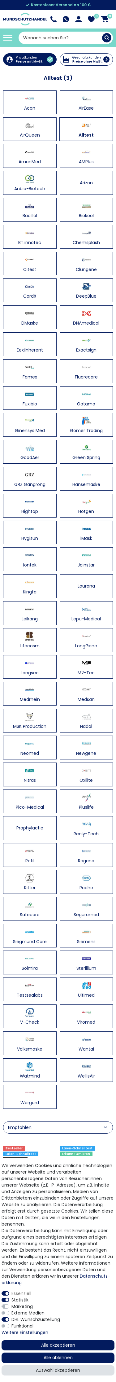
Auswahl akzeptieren (58, 1370)
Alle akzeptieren (58, 1345)
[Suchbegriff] (60, 37)
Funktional (22, 1326)
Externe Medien (28, 1313)
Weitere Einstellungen (25, 1332)
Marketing (22, 1306)
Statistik (19, 1300)
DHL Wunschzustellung (35, 1319)
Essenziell (21, 1293)
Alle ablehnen (58, 1357)
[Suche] (106, 37)
